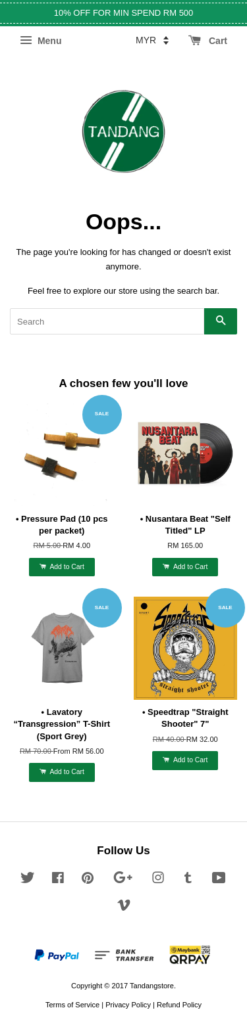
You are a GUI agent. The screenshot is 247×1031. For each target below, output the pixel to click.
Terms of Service (72, 1005)
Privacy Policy (128, 1005)
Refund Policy (179, 1005)
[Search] (107, 321)
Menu (40, 41)
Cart (207, 41)
